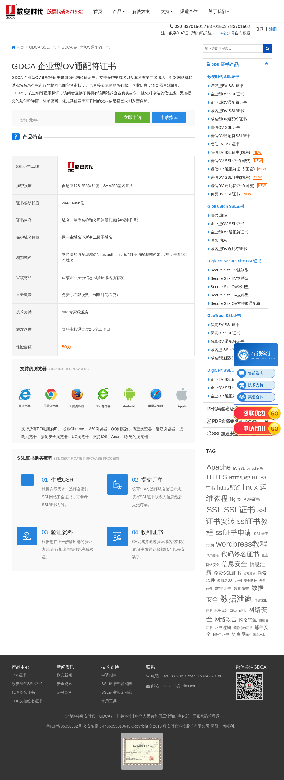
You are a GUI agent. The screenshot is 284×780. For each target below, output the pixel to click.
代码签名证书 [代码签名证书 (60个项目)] (240, 554)
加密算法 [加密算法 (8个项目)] (249, 573)
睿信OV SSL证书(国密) (235, 160)
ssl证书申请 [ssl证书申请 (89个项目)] (233, 532)
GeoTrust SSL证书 (224, 315)
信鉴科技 (124, 716)
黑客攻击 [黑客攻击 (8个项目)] (259, 634)
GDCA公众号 (223, 33)
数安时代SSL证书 (27, 683)
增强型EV (217, 215)
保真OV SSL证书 (224, 333)
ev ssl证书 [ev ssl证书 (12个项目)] (255, 468)
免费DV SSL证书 (230, 194)
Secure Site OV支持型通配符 (234, 303)
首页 (97, 11)
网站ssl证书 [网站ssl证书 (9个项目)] (238, 610)
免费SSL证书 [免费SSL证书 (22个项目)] (227, 572)
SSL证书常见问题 (116, 692)
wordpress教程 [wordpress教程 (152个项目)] (242, 543)
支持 (165, 11)
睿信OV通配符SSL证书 (229, 136)
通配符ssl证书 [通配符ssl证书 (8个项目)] (242, 628)
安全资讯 (64, 683)
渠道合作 (189, 11)
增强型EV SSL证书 (226, 86)
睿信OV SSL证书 (224, 127)
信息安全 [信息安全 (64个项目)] (234, 563)
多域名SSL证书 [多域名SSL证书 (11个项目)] (229, 581)
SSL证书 (19, 675)
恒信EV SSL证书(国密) (235, 152)
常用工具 (109, 701)
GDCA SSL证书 (42, 47)
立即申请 (132, 117)
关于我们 (217, 11)
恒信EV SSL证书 (224, 144)
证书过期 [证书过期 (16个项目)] (222, 627)
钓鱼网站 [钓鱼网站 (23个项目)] (241, 634)
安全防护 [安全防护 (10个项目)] (250, 581)
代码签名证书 (23, 692)
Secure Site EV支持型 (228, 278)
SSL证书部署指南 (116, 683)
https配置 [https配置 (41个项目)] (228, 488)
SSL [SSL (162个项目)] (214, 509)
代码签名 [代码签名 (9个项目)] (213, 555)
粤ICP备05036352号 (64, 726)
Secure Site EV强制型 (228, 270)
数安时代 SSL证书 (223, 76)
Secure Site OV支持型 (228, 295)
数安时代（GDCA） (97, 716)
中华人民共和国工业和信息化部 (162, 716)
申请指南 (169, 117)
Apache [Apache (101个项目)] (219, 467)
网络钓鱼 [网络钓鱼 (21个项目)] (248, 619)
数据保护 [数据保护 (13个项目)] (241, 589)
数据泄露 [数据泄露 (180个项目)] (236, 598)
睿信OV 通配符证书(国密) (237, 169)
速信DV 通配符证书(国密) (237, 185)
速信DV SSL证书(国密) (235, 177)
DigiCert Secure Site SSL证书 (234, 261)
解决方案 (141, 11)
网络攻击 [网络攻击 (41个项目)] (226, 619)
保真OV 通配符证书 (226, 341)
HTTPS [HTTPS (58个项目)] (217, 477)
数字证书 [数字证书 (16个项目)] (223, 588)
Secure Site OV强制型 (228, 287)
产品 (117, 11)
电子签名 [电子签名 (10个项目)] (221, 611)
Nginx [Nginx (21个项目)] (235, 499)
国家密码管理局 (206, 716)
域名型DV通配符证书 (227, 119)
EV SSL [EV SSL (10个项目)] (239, 468)
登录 (260, 29)
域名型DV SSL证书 (226, 111)
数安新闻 (64, 675)
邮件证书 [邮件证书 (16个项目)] (221, 634)
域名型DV (217, 240)
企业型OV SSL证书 (226, 94)
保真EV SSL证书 (224, 325)
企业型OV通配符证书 (227, 102)
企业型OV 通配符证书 (228, 232)
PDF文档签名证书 (27, 701)
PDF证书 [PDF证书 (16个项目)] (252, 499)
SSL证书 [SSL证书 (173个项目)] (239, 509)
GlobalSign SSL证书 (225, 206)
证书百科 (64, 692)
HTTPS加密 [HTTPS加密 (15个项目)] (239, 477)
